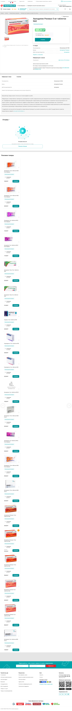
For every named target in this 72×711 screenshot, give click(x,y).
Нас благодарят (4, 679)
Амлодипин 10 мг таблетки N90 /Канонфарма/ (11, 466)
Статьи (41, 677)
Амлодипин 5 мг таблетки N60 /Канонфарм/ (11, 246)
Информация (30, 1)
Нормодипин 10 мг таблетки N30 (11, 343)
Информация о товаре (6, 76)
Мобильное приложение (65, 680)
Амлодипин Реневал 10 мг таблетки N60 (10, 540)
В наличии (19, 76)
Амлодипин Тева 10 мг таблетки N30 (11, 270)
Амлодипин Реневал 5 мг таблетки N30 (10, 590)
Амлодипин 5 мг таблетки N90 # (11, 392)
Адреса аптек (21, 1)
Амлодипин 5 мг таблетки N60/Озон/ (11, 640)
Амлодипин (66, 52)
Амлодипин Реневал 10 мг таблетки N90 (10, 565)
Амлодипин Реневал (64, 50)
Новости (41, 674)
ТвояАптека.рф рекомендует (22, 9)
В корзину (43, 39)
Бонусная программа (66, 1)
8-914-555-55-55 (65, 67)
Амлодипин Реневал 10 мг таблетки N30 (10, 516)
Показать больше (22, 146)
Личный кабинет (22, 679)
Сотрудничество (4, 684)
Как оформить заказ (12, 1)
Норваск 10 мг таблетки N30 (10, 319)
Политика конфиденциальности (25, 684)
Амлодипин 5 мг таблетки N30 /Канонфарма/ (11, 221)
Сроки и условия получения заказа (26, 677)
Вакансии (3, 681)
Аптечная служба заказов (6, 677)
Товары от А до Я (4, 688)
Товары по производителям (6, 690)
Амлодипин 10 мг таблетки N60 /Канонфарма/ (11, 196)
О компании (3, 1)
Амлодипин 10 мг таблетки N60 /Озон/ (11, 416)
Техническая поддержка (24, 686)
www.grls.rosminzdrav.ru (18, 111)
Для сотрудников (4, 686)
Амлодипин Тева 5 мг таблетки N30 (11, 295)
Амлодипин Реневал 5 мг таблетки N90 (10, 615)
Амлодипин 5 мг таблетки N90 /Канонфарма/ (11, 441)
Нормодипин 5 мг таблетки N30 (11, 367)
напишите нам (38, 69)
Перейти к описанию (38, 54)
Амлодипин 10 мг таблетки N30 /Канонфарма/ (11, 171)
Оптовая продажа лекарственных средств (44, 1)
